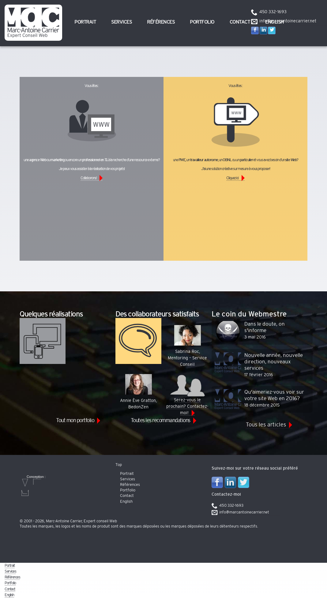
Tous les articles (266, 425)
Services (121, 22)
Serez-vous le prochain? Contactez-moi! (187, 394)
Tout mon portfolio (75, 420)
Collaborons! (88, 178)
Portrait (85, 22)
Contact (240, 22)
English (126, 502)
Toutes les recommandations (160, 420)
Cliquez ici (232, 178)
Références (161, 22)
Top (118, 465)
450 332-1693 (273, 12)
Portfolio (202, 22)
